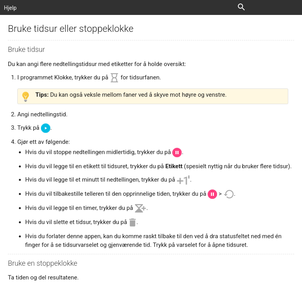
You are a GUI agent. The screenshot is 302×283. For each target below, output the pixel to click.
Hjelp (10, 8)
